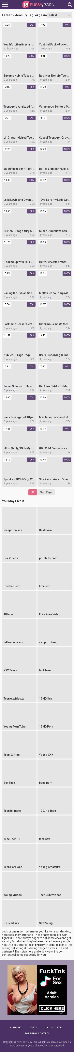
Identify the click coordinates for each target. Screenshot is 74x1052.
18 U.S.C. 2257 (53, 1027)
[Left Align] (6, 4)
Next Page (46, 492)
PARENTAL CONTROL (37, 1033)
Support (16, 1027)
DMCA (33, 1027)
